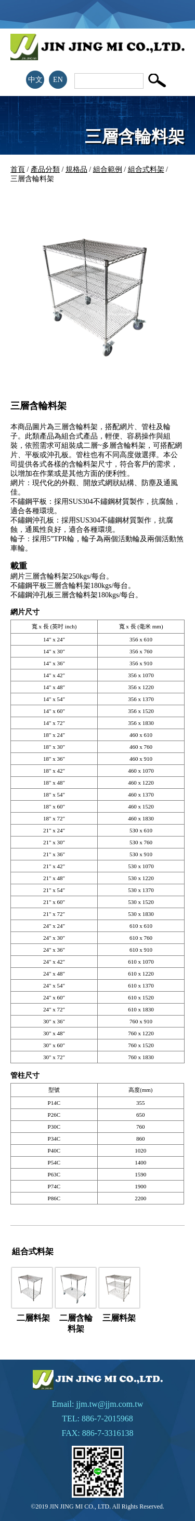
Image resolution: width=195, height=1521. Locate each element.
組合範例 (107, 169)
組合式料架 (146, 169)
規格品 (76, 169)
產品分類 (45, 169)
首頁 (17, 169)
